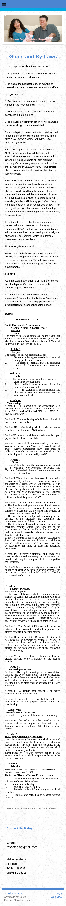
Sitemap (19, 893)
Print (8, 893)
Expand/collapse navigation (33, 4)
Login (59, 893)
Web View (56, 896)
